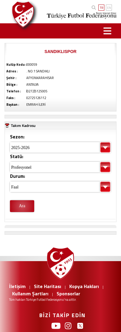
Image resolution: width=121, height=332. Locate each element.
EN (109, 7)
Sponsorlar (68, 293)
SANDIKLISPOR (60, 51)
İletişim (17, 286)
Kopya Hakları (84, 286)
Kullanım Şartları (30, 293)
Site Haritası (47, 286)
